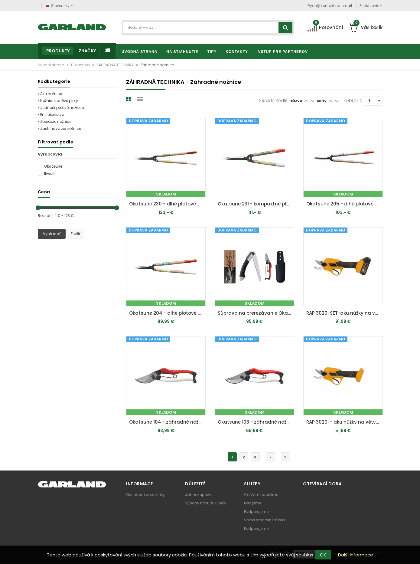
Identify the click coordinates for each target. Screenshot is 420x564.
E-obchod (81, 64)
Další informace (355, 555)
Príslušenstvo (51, 114)
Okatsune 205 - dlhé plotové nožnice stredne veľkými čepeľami (344, 204)
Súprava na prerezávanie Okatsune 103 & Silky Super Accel (256, 313)
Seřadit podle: (273, 100)
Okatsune (50, 166)
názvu (295, 100)
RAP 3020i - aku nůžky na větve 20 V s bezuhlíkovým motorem (344, 422)
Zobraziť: (352, 100)
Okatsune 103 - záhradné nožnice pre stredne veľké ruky (256, 422)
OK (323, 555)
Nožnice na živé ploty (58, 100)
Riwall (46, 173)
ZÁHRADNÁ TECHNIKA (115, 64)
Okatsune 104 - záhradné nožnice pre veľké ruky (167, 422)
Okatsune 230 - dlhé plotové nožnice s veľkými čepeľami (167, 204)
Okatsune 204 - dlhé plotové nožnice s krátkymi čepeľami (167, 313)
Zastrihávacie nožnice (59, 128)
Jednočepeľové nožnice (61, 107)
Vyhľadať (51, 233)
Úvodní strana (51, 64)
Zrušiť (75, 233)
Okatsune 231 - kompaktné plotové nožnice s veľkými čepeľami (256, 204)
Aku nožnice (50, 93)
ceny (322, 100)
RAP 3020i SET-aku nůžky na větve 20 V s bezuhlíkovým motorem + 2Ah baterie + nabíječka (344, 313)
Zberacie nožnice (54, 121)
